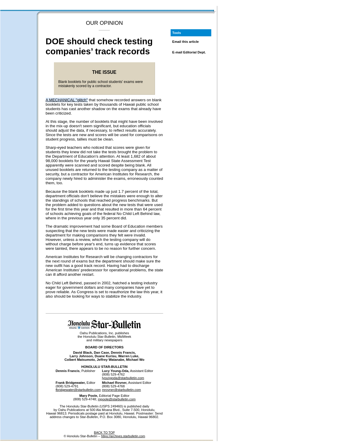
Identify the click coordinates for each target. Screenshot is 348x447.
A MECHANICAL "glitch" (67, 100)
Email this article (185, 41)
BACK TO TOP (104, 432)
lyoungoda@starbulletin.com (123, 378)
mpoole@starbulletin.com (117, 399)
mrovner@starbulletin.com (121, 389)
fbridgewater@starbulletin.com (78, 389)
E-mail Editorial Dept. (189, 52)
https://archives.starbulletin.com (123, 436)
